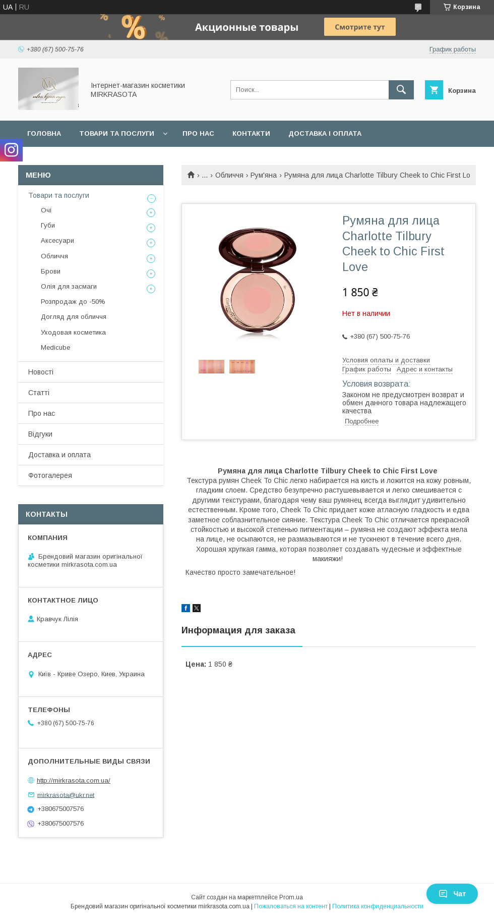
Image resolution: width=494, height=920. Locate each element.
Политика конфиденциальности (377, 906)
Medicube (55, 347)
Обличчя (229, 175)
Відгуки (40, 434)
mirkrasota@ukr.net (65, 794)
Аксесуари (57, 240)
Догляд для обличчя (73, 316)
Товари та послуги (116, 133)
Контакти (251, 133)
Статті (38, 393)
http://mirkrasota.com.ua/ (73, 780)
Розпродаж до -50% (73, 301)
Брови (50, 271)
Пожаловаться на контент (291, 906)
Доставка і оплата (324, 133)
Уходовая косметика (73, 332)
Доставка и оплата (59, 455)
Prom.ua (291, 897)
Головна (44, 133)
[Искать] (401, 89)
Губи (48, 225)
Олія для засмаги (69, 286)
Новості (40, 372)
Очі (46, 210)
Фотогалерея (50, 475)
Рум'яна (264, 175)
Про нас (198, 133)
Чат (452, 893)
